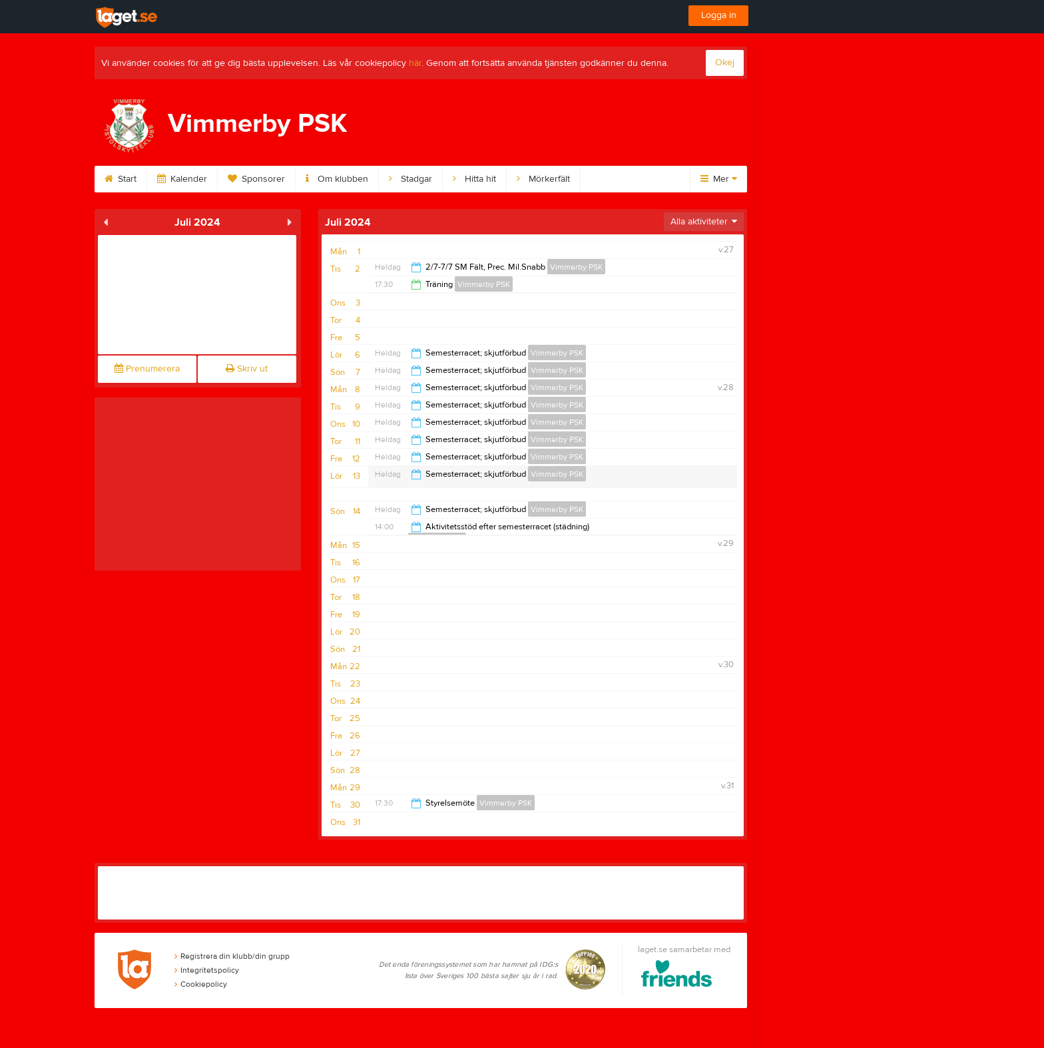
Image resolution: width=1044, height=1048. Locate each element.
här (415, 63)
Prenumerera (147, 369)
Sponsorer (256, 179)
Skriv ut (247, 369)
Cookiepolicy (200, 984)
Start (120, 179)
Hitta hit (474, 179)
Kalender (182, 179)
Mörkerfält (543, 179)
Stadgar (410, 179)
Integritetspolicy (206, 970)
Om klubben (337, 179)
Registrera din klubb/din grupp (232, 956)
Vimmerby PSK (576, 267)
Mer (718, 179)
